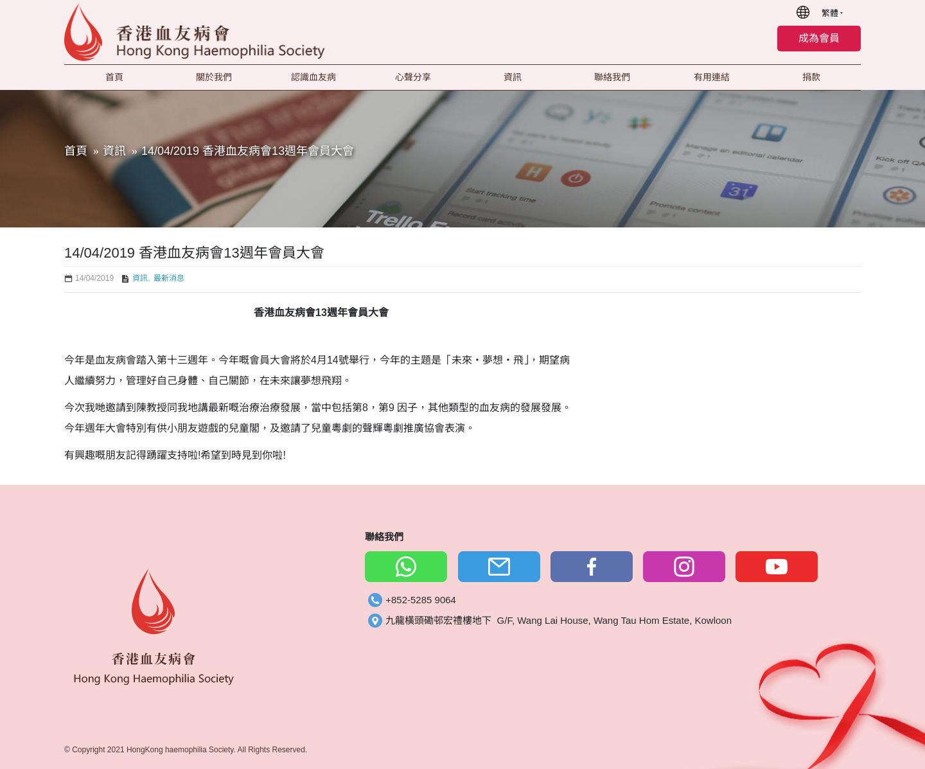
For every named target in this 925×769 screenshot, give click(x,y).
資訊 (114, 151)
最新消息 (169, 278)
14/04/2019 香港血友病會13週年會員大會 (247, 151)
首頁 (75, 151)
